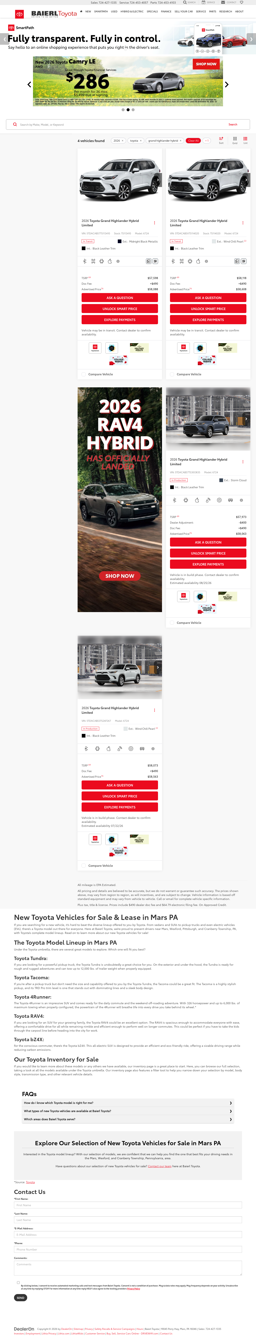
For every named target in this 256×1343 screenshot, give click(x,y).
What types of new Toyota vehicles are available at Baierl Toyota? (67, 1111)
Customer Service (95, 1333)
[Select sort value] (222, 141)
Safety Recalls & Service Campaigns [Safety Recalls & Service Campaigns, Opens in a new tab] (115, 1328)
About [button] (239, 11)
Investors (19, 1333)
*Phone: (18, 1243)
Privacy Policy (133, 1288)
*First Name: (21, 1198)
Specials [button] (152, 11)
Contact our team (160, 1166)
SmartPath (101, 11)
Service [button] (201, 11)
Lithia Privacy (49, 1333)
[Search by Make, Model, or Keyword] (122, 124)
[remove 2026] (118, 141)
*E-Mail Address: (23, 1228)
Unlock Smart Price (120, 308)
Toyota (30, 1182)
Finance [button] (166, 11)
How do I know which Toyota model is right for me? (58, 1103)
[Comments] (148, 261)
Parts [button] (212, 11)
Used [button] (114, 11)
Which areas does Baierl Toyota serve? (49, 1119)
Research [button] (225, 11)
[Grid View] (234, 141)
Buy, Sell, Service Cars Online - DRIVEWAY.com (132, 1333)
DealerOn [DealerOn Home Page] (66, 1328)
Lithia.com (63, 1333)
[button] (158, 180)
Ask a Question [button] (120, 297)
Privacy (89, 1328)
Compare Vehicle (100, 374)
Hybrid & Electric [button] (132, 11)
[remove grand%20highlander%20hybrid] (165, 141)
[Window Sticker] (155, 261)
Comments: (20, 1257)
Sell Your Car (184, 11)
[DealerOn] (24, 1329)
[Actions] (154, 222)
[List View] (245, 141)
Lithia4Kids (77, 1333)
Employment (33, 1333)
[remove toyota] (135, 141)
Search (233, 124)
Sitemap (78, 1328)
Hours (140, 1328)
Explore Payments (119, 319)
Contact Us (166, 1333)
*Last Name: (21, 1213)
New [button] (88, 11)
